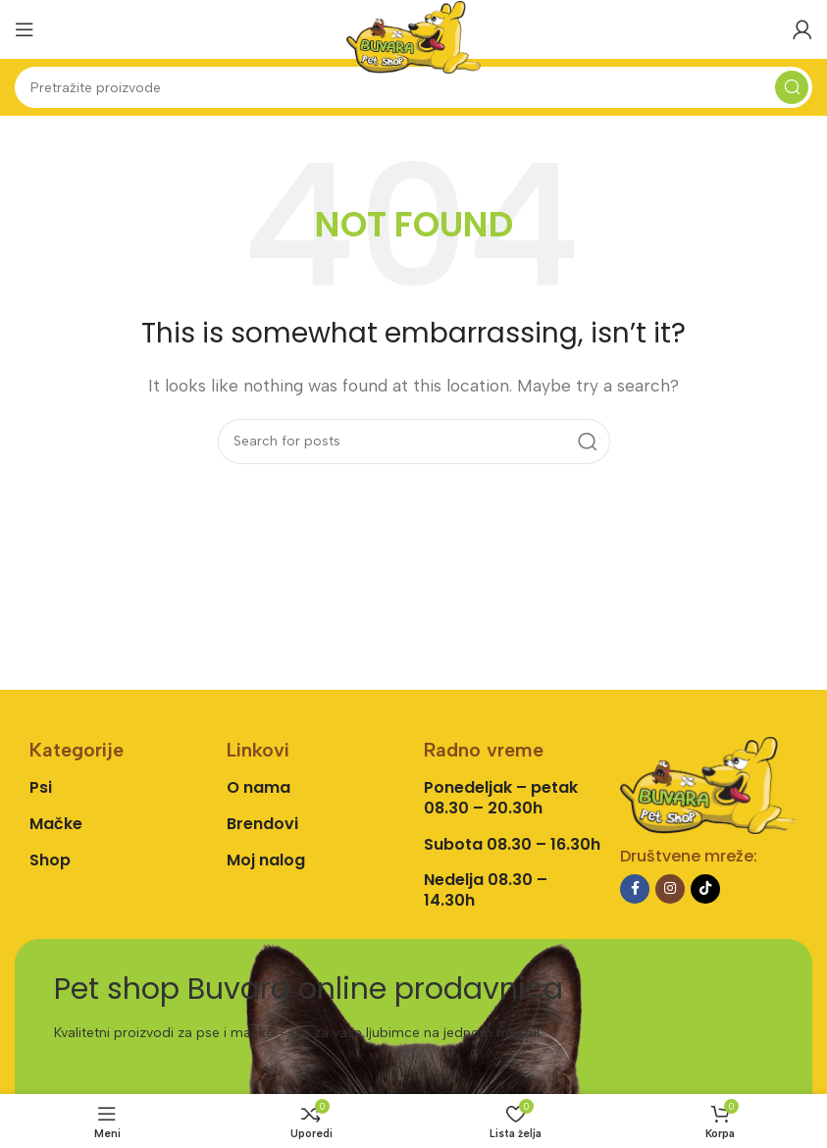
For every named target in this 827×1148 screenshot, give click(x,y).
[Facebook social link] (634, 889)
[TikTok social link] (705, 889)
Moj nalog (266, 860)
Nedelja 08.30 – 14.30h (485, 890)
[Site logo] (414, 35)
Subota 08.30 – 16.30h (512, 844)
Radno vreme (483, 749)
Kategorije (76, 749)
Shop (50, 860)
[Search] (413, 87)
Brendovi (262, 823)
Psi (40, 787)
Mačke (55, 823)
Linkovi (258, 749)
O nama (258, 787)
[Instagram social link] (670, 889)
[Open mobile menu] (24, 29)
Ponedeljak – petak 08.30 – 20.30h (501, 797)
